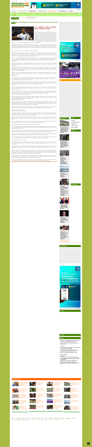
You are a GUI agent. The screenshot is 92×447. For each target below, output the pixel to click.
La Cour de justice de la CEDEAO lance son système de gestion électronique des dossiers (64, 130)
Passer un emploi (52, 11)
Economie (20, 13)
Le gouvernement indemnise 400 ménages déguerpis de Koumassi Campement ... (57, 395)
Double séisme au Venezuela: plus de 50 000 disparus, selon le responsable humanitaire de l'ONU (64, 144)
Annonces (51, 418)
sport (13, 22)
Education (30, 13)
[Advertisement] (46, 371)
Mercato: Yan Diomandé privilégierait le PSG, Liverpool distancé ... (40, 383)
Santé (49, 13)
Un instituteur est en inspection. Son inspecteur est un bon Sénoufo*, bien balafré (70, 348)
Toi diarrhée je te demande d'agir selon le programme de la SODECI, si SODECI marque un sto (69, 363)
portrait (71, 11)
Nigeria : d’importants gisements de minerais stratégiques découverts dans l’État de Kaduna (63, 160)
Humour (14, 15)
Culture (25, 13)
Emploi (53, 13)
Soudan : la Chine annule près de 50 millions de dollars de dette (64, 206)
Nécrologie (59, 13)
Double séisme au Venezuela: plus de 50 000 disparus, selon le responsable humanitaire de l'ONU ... (75, 390)
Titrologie (65, 13)
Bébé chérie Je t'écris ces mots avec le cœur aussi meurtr (69, 357)
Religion (41, 13)
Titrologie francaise (73, 13)
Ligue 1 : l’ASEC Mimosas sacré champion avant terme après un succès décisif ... (40, 406)
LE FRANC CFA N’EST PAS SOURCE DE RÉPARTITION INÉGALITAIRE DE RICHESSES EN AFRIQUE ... (23, 384)
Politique (14, 13)
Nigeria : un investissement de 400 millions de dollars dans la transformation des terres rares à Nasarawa (64, 235)
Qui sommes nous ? (22, 11)
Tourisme (36, 13)
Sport (45, 13)
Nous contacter (62, 11)
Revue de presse (42, 11)
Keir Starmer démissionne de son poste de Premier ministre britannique (64, 220)
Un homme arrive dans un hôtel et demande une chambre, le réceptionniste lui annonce (69, 341)
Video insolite (68, 418)
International (32, 11)
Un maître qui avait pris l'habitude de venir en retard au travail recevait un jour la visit (69, 351)
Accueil (14, 11)
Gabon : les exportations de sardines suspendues (63, 175)
